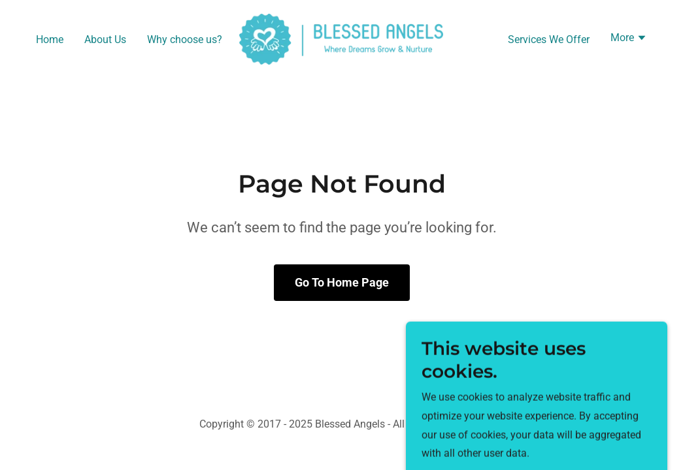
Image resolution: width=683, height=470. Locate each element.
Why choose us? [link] (184, 39)
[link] (341, 38)
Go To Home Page (342, 282)
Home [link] (49, 39)
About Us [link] (105, 39)
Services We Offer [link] (549, 39)
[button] (628, 39)
